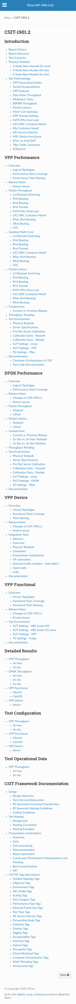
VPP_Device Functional (27, 136)
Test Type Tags (21, 912)
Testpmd (18, 410)
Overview (14, 165)
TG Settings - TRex (24, 352)
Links (16, 572)
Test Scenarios (17, 57)
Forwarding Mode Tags (26, 920)
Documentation (18, 356)
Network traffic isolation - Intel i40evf (36, 563)
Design (13, 791)
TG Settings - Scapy (24, 638)
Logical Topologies (24, 169)
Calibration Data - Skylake (28, 339)
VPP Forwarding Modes (27, 82)
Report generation (24, 854)
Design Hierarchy (23, 796)
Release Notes (17, 182)
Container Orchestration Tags (31, 957)
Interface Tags (21, 941)
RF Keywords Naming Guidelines (32, 808)
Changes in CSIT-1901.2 (27, 398)
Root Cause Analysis (25, 866)
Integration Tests (19, 534)
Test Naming (16, 816)
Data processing (22, 845)
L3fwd (17, 414)
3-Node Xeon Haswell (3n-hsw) (31, 66)
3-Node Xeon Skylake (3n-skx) (31, 70)
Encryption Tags (22, 949)
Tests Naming (21, 518)
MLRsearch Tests (23, 99)
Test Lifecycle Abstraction (28, 800)
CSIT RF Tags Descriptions (24, 874)
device (17, 704)
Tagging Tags (20, 932)
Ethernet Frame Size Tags (28, 908)
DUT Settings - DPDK (26, 480)
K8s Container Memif (26, 128)
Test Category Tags (24, 899)
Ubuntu (17, 692)
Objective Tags (21, 883)
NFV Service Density (25, 132)
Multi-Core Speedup (25, 111)
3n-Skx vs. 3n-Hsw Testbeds (30, 439)
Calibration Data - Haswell (29, 335)
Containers (19, 551)
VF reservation (22, 559)
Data (16, 841)
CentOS (18, 696)
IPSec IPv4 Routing (24, 219)
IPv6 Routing (20, 203)
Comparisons (17, 306)
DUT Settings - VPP (25, 348)
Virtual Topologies (24, 509)
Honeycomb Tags (23, 966)
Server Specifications (25, 327)
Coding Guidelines (24, 812)
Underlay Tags (21, 924)
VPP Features (21, 91)
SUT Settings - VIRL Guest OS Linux (34, 630)
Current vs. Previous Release (30, 310)
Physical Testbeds (19, 62)
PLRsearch (19, 149)
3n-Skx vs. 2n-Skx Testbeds (29, 443)
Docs (8, 17)
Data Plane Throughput (27, 95)
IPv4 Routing (20, 198)
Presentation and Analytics (25, 833)
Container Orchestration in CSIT (32, 360)
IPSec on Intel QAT (24, 140)
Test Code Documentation (28, 364)
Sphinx (21, 994)
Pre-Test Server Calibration (29, 331)
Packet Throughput (20, 190)
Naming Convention (25, 825)
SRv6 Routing (21, 223)
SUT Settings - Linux (25, 344)
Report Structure (19, 53)
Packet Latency (22, 107)
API (15, 870)
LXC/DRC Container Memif (29, 124)
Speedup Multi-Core (21, 232)
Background (20, 820)
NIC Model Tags (22, 891)
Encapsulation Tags (24, 937)
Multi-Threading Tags (25, 961)
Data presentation (24, 850)
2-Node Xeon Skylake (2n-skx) (31, 74)
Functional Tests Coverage (28, 514)
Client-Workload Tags (26, 953)
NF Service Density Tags (27, 916)
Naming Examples (23, 829)
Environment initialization (28, 555)
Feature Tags (20, 945)
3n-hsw (17, 663)
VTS (15, 228)
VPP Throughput (19, 659)
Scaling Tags (20, 895)
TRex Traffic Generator (26, 145)
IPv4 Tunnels (20, 207)
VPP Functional (18, 688)
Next (64, 975)
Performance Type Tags (27, 903)
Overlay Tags (20, 928)
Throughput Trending (21, 315)
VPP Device (16, 700)
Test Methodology (19, 78)
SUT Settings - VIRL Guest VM (31, 626)
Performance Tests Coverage (30, 174)
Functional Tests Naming (27, 605)
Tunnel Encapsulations (26, 87)
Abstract (18, 539)
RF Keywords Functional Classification (36, 804)
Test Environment (19, 319)
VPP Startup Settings (25, 116)
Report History (17, 49)
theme (39, 994)
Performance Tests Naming (29, 178)
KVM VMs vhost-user (26, 120)
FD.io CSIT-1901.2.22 (40, 5)
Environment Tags (23, 887)
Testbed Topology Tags (26, 879)
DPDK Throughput (20, 671)
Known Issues (21, 186)
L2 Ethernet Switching (26, 194)
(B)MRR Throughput (25, 103)
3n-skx (17, 667)
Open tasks (19, 568)
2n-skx (17, 684)
